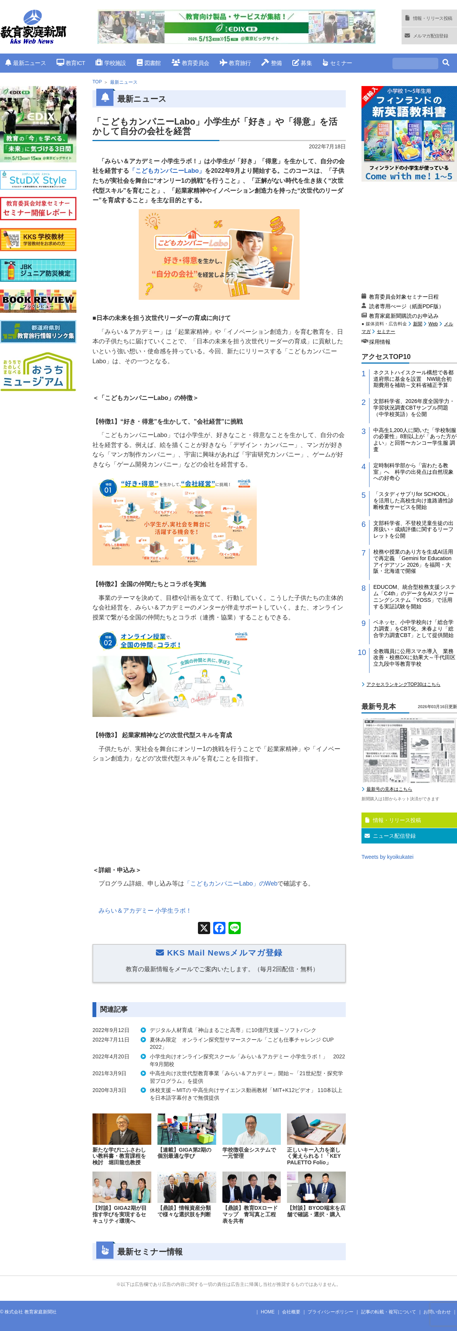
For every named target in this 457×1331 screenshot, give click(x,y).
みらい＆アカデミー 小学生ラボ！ (145, 910)
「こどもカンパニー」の (230, 883)
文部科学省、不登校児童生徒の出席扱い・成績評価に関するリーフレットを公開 (413, 529)
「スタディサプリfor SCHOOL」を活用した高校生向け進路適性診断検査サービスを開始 (413, 500)
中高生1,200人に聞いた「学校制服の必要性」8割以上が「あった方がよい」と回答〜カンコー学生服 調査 (415, 439)
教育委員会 (190, 63)
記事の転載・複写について (388, 1312)
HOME (268, 1312)
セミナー (337, 63)
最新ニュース (25, 63)
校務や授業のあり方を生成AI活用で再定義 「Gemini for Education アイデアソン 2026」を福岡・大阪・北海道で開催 (413, 561)
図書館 (149, 63)
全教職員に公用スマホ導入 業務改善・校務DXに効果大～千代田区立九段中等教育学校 (414, 657)
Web (433, 324)
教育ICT (71, 63)
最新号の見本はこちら (389, 789)
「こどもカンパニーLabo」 (167, 170)
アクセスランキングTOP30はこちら (403, 684)
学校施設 (111, 63)
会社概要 (291, 1312)
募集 (302, 63)
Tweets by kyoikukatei (387, 857)
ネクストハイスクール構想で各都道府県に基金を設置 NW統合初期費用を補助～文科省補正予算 (413, 378)
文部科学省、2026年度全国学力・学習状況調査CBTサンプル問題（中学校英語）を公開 (414, 407)
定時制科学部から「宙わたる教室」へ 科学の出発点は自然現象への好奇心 (413, 471)
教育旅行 (235, 63)
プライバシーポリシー (330, 1312)
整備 (271, 63)
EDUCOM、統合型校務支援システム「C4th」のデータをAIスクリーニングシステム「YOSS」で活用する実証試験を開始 (414, 596)
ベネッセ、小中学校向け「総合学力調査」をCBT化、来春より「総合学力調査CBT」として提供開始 (413, 628)
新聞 (417, 324)
